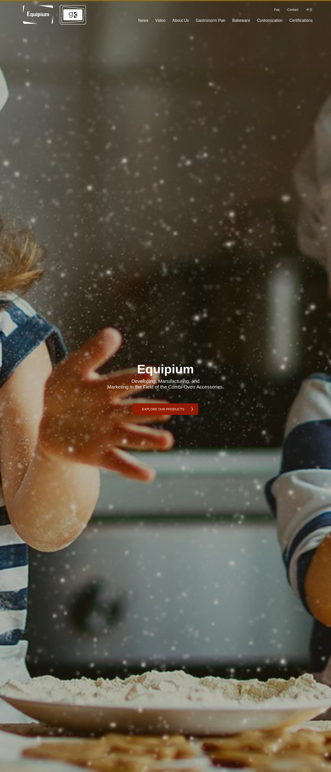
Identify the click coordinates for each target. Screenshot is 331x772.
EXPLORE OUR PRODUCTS (163, 409)
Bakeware (241, 20)
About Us (180, 20)
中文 (309, 9)
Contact (292, 9)
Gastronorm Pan (210, 20)
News (143, 20)
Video (160, 20)
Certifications (301, 20)
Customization (269, 20)
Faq (277, 9)
